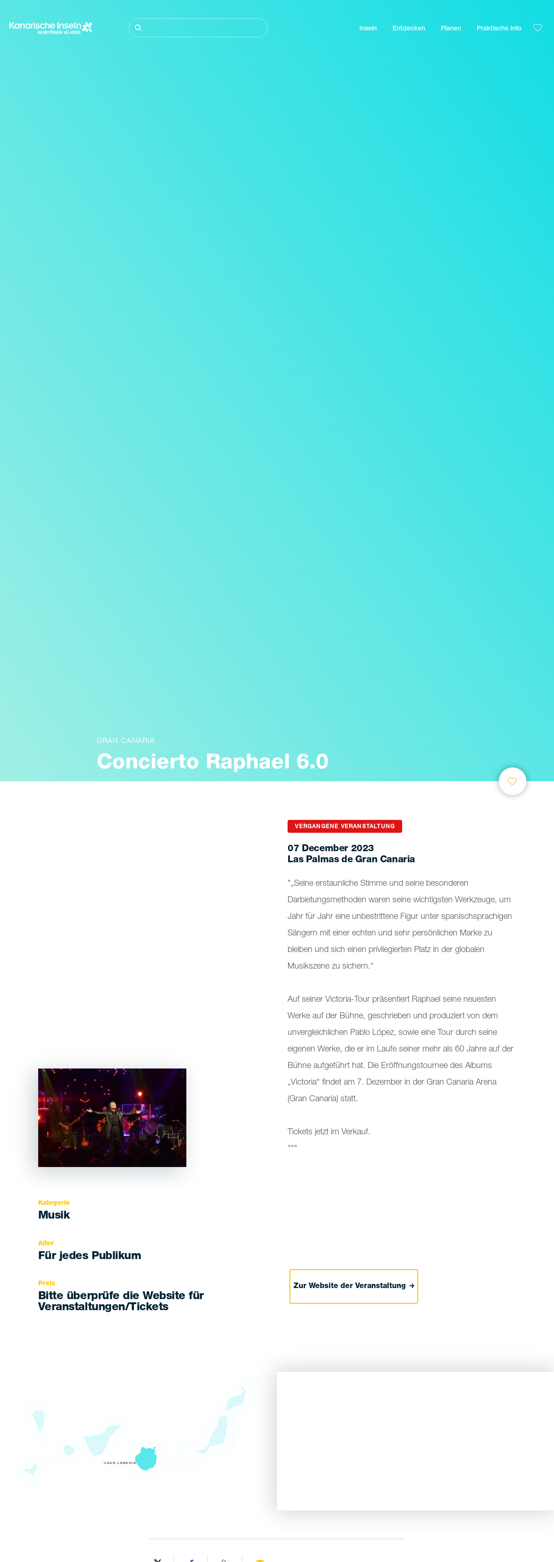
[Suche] (198, 27)
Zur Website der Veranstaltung (354, 1286)
